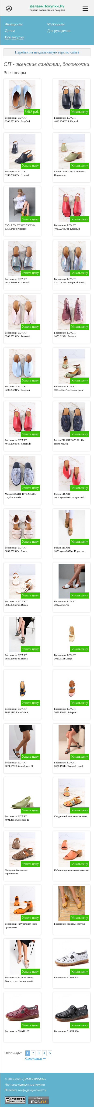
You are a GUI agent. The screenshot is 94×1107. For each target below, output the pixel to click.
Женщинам (14, 24)
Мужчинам (56, 24)
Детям (10, 31)
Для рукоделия (58, 31)
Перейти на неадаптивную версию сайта (47, 52)
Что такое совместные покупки (25, 1084)
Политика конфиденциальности (25, 1090)
